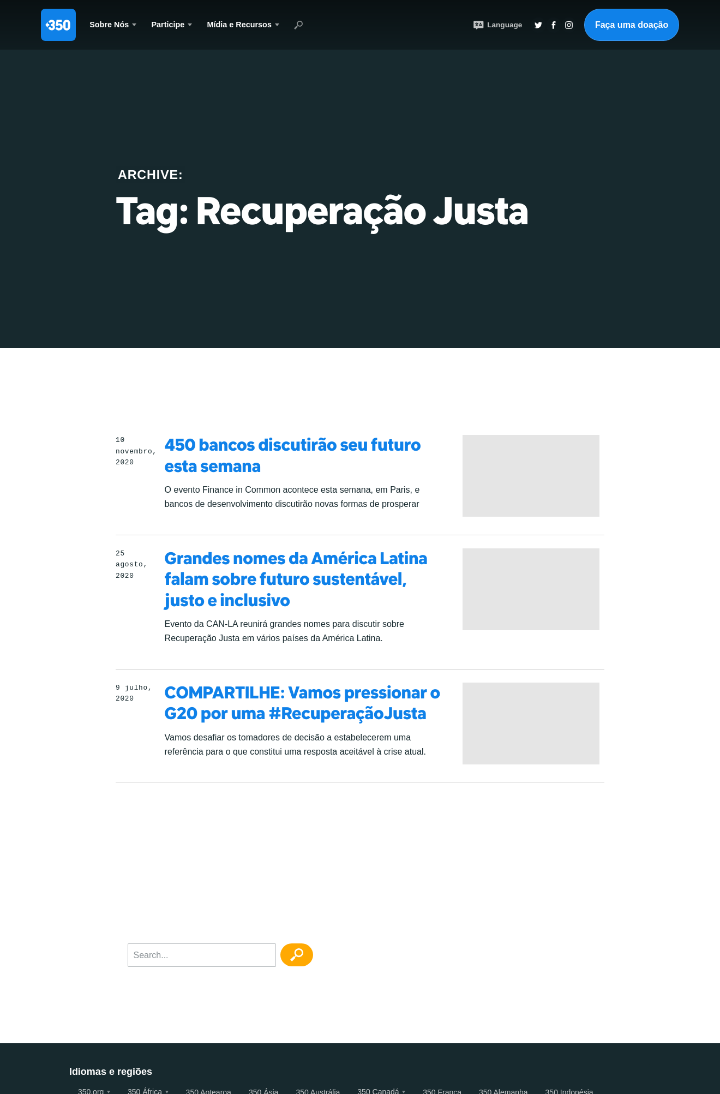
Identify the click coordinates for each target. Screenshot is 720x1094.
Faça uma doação (631, 24)
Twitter (538, 25)
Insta (569, 25)
